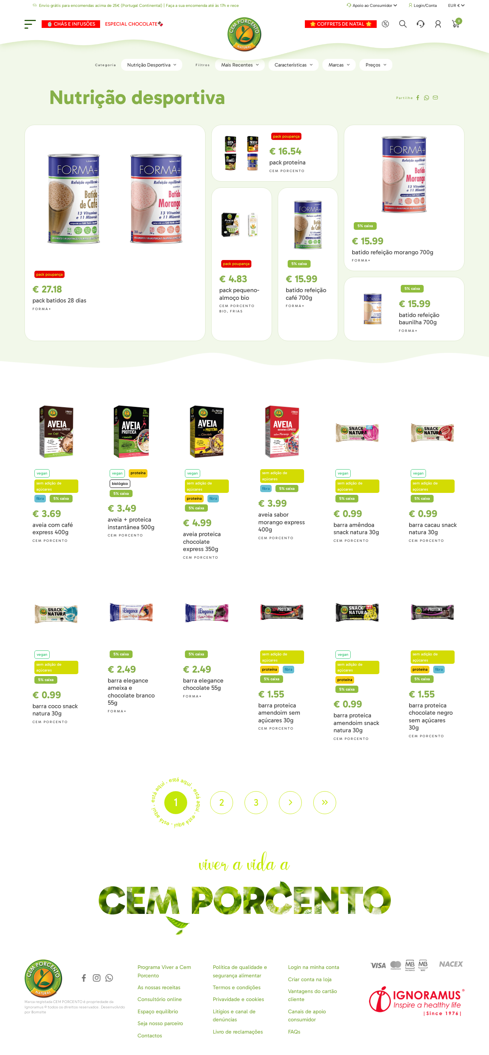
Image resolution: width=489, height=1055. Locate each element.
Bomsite (38, 1012)
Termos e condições (237, 987)
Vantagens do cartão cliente (312, 995)
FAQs (294, 1032)
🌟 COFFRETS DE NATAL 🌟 (341, 24)
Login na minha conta (313, 967)
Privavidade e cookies (238, 999)
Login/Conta (422, 5)
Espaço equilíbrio (158, 1011)
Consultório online (160, 999)
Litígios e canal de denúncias (234, 1015)
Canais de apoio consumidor (307, 1015)
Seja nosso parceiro (160, 1023)
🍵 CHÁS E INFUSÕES (71, 24)
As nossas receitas (159, 987)
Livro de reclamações (238, 1032)
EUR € (456, 5)
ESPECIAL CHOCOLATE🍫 (134, 24)
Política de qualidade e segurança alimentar (240, 971)
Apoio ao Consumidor (372, 6)
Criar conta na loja (310, 979)
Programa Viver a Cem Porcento (164, 971)
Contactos (150, 1035)
